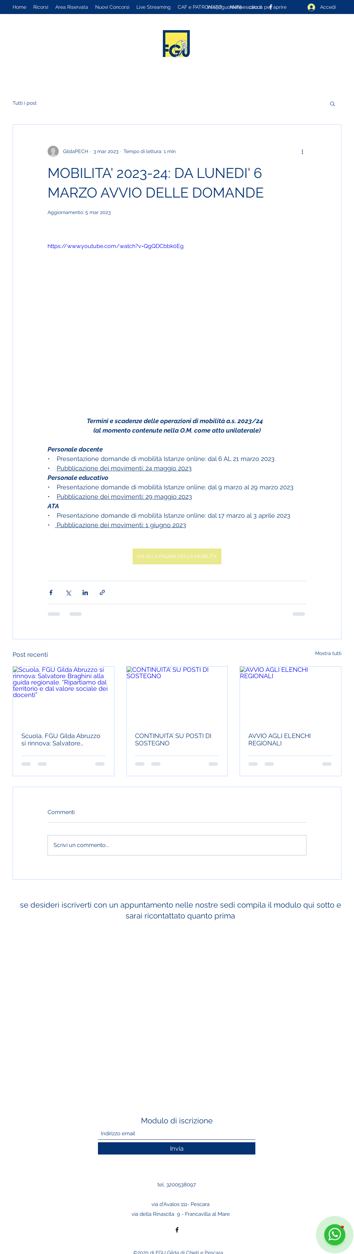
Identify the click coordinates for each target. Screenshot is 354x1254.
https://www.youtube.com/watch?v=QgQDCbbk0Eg (116, 246)
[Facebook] (177, 1229)
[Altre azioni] (302, 151)
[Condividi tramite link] (102, 592)
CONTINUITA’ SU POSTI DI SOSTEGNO (173, 739)
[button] (332, 103)
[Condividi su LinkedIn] (85, 592)
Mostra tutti (328, 653)
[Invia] (176, 1148)
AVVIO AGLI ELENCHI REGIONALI (279, 739)
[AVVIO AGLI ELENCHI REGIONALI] (290, 695)
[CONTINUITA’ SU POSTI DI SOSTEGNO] (177, 695)
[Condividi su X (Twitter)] (68, 592)
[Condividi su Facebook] (51, 592)
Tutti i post (25, 103)
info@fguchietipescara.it (234, 7)
